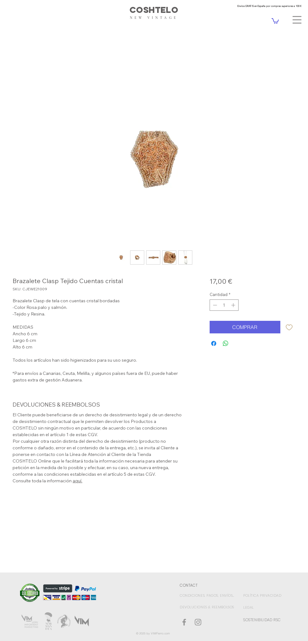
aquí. (77, 481)
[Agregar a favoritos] (289, 327)
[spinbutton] (224, 305)
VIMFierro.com (160, 633)
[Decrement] (214, 305)
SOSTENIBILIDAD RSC (262, 619)
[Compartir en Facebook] (213, 343)
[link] (275, 21)
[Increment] (234, 305)
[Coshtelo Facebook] (184, 622)
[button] (297, 20)
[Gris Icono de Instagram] (198, 622)
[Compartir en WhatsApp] (225, 343)
